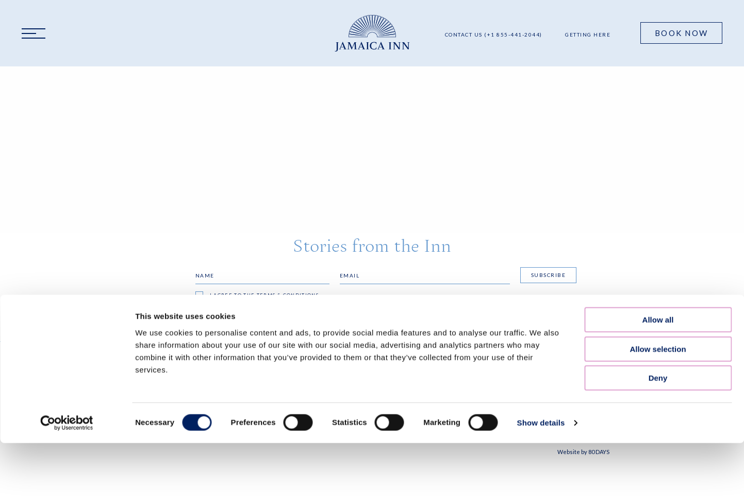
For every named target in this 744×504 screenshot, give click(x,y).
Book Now (681, 33)
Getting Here (587, 34)
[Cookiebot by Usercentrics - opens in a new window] (67, 282)
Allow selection (658, 208)
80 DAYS (598, 451)
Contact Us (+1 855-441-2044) (493, 34)
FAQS (143, 382)
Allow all (658, 179)
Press (144, 408)
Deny (658, 237)
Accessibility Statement (297, 395)
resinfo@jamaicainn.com (415, 413)
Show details (541, 281)
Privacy (267, 382)
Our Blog (152, 395)
